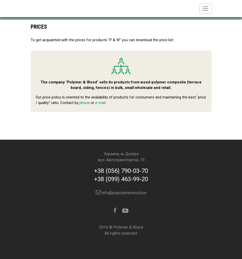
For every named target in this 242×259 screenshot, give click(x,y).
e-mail (100, 102)
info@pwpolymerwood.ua (121, 192)
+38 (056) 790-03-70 (121, 170)
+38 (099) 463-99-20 (121, 179)
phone (84, 102)
